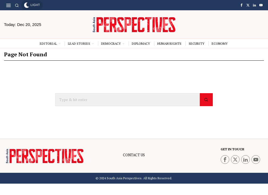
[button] (206, 99)
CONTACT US (134, 154)
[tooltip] (241, 5)
